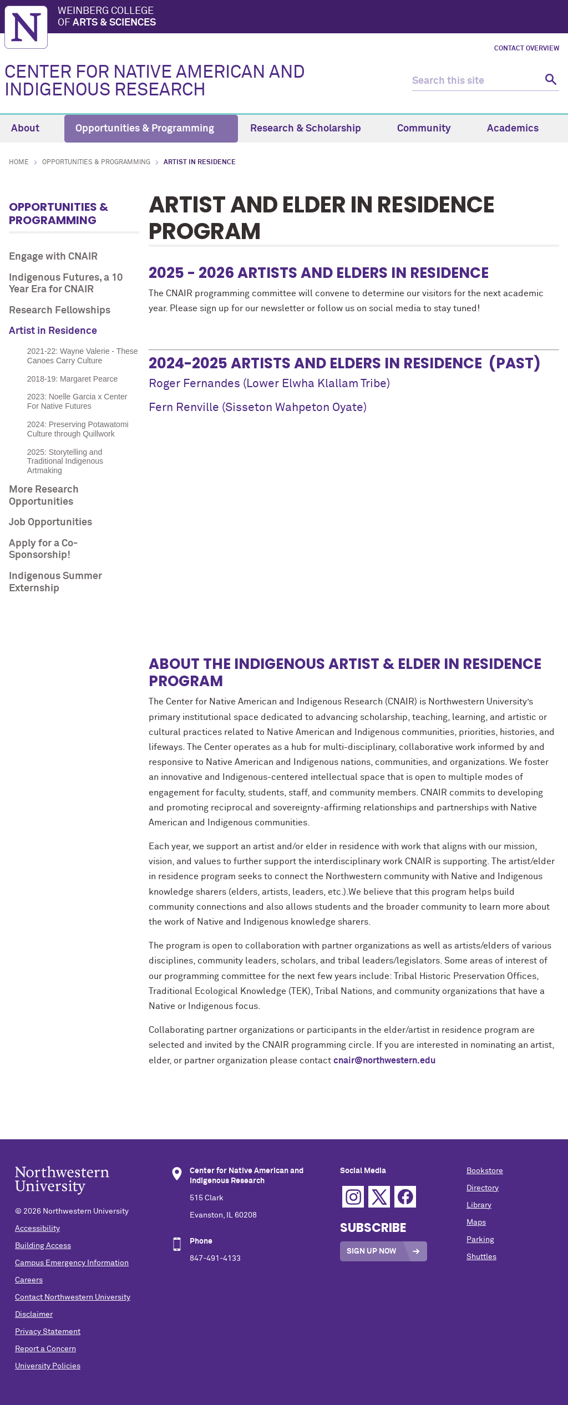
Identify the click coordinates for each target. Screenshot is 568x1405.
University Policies (47, 1366)
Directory (482, 1188)
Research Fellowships (59, 311)
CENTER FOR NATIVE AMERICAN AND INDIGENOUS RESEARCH (154, 81)
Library (478, 1205)
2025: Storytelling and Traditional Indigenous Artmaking (65, 461)
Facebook (405, 1197)
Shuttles (481, 1257)
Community (430, 129)
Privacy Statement (47, 1332)
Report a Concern (45, 1349)
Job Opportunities (50, 522)
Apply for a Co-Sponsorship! (43, 550)
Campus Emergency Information (72, 1263)
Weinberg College (311, 17)
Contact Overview (526, 48)
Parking (480, 1240)
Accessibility (37, 1228)
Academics (519, 129)
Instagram (353, 1197)
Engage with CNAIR (53, 257)
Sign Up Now (371, 1251)
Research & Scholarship (312, 129)
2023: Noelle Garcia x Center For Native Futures (77, 401)
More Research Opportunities (44, 496)
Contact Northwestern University (72, 1297)
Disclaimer (34, 1314)
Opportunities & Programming (151, 129)
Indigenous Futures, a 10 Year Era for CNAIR (66, 284)
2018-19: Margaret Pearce (72, 378)
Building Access (43, 1246)
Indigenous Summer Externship (55, 582)
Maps (476, 1222)
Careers (29, 1280)
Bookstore (484, 1171)
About (31, 129)
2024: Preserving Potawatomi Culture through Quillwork (78, 429)
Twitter (379, 1197)
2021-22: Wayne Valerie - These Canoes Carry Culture (82, 356)
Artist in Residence (53, 331)
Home (19, 162)
